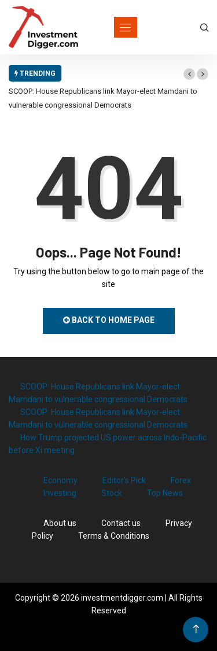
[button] (189, 74)
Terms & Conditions (113, 535)
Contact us (121, 523)
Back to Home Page (109, 320)
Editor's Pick (124, 480)
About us (59, 523)
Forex (181, 480)
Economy (60, 480)
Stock (111, 493)
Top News (165, 493)
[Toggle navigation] (125, 27)
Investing (59, 493)
